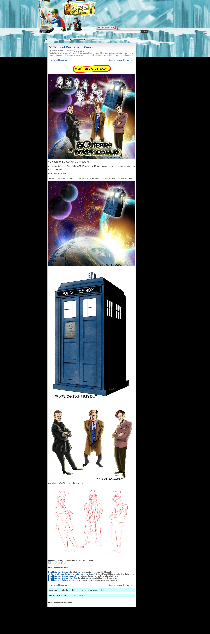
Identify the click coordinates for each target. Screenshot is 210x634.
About (50, 32)
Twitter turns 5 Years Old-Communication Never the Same (70, 574)
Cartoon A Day (86, 9)
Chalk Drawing (77, 40)
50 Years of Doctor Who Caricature (74, 47)
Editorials (61, 32)
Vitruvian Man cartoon (59, 60)
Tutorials (73, 32)
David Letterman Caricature (59, 572)
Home (41, 32)
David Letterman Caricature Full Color (63, 578)
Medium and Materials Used (58, 40)
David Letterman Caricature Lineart (62, 580)
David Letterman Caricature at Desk (62, 576)
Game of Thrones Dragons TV (120, 60)
